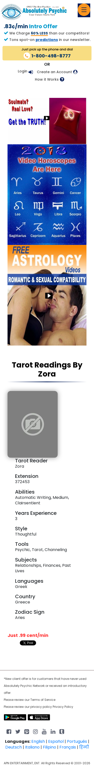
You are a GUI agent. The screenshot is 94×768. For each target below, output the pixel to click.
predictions (47, 39)
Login (22, 71)
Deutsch (13, 747)
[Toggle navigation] (84, 9)
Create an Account (54, 72)
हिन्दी (84, 747)
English (38, 741)
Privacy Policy (63, 707)
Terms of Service (42, 700)
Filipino (49, 747)
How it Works (47, 79)
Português (77, 741)
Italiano (32, 747)
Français (67, 747)
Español (56, 741)
